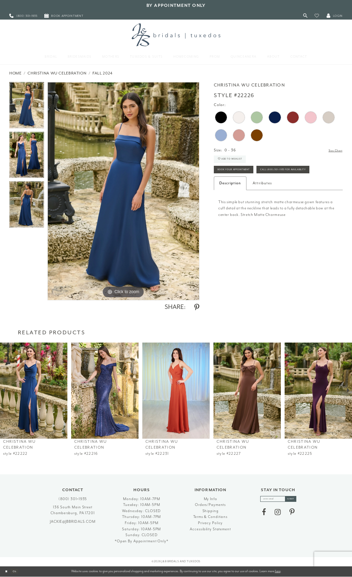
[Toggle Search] (305, 16)
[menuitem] (23, 16)
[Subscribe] (296, 500)
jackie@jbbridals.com (73, 521)
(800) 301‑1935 (72, 499)
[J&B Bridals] (176, 34)
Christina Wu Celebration (57, 73)
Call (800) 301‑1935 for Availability (252, 191)
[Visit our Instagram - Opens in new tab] (278, 514)
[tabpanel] (26, 107)
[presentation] (33, 391)
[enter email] (278, 500)
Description (230, 206)
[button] (316, 16)
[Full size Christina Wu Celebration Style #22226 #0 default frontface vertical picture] (123, 191)
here (277, 571)
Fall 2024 (102, 73)
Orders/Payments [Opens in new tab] (210, 505)
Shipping (210, 511)
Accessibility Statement (210, 529)
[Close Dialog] (7, 571)
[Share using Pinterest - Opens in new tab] (196, 307)
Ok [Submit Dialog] (18, 571)
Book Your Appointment (242, 177)
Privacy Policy (210, 523)
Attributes (262, 206)
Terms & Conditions (210, 517)
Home (15, 73)
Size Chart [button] (332, 150)
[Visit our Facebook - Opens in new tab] (264, 514)
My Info (210, 499)
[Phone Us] (23, 16)
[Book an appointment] (64, 16)
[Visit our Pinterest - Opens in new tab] (292, 514)
